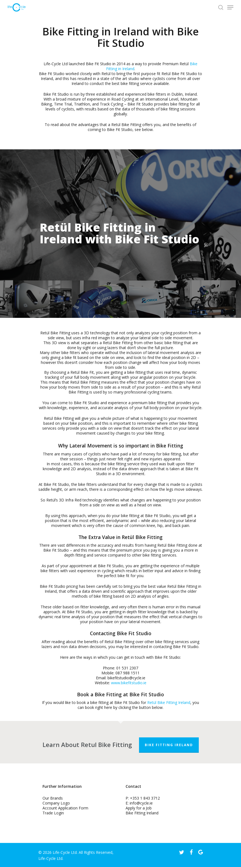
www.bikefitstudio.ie (128, 682)
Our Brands (52, 798)
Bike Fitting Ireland (169, 745)
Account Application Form (65, 808)
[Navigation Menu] (230, 7)
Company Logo (56, 803)
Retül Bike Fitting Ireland (168, 702)
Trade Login (53, 812)
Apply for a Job (139, 808)
